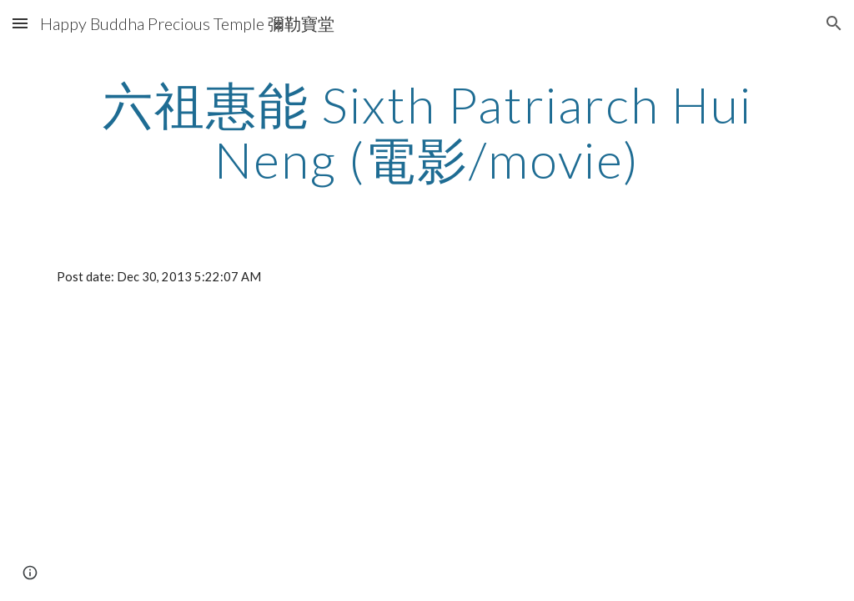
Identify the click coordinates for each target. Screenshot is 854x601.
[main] (427, 132)
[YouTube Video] (234, 441)
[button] (20, 23)
